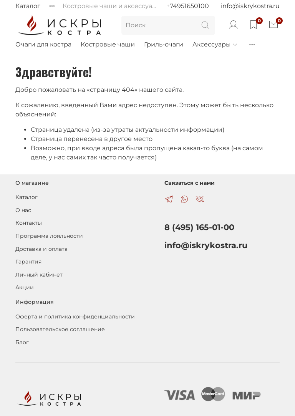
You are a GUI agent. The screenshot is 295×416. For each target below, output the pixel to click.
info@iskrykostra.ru (250, 6)
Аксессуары (215, 44)
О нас (23, 210)
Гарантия (28, 261)
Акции (24, 287)
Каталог (27, 6)
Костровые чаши (108, 44)
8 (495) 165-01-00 (199, 227)
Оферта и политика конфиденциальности (75, 316)
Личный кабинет (39, 274)
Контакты (28, 222)
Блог (22, 342)
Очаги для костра (43, 44)
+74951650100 (187, 6)
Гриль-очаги (163, 44)
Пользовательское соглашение (60, 329)
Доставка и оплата (41, 248)
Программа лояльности (49, 235)
